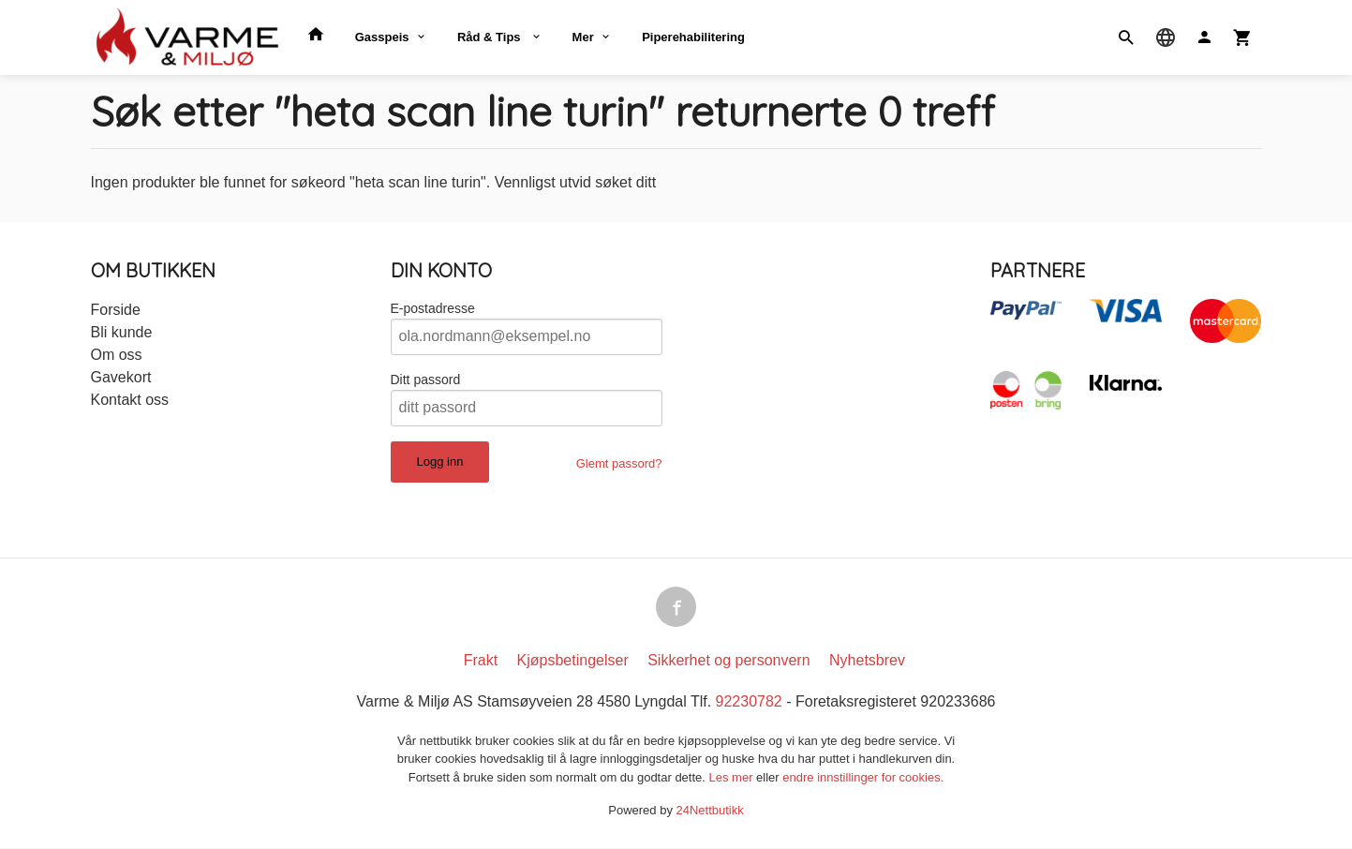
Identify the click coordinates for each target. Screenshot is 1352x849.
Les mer (733, 778)
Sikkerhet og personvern (728, 661)
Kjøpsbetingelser (573, 661)
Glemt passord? (619, 463)
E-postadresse (433, 308)
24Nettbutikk (710, 811)
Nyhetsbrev (867, 661)
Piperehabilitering (693, 37)
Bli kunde (122, 332)
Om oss (116, 355)
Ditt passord (426, 379)
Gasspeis (382, 37)
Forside (116, 310)
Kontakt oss (130, 400)
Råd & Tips (490, 37)
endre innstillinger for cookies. (862, 778)
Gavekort (121, 377)
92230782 (749, 702)
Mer (583, 37)
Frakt (481, 661)
